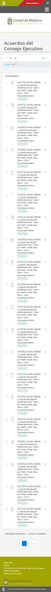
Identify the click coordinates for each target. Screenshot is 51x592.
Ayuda (6, 565)
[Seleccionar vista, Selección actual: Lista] (45, 58)
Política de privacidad (13, 573)
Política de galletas (12, 571)
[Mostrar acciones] (45, 83)
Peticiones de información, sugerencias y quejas (24, 568)
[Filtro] (10, 58)
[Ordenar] (15, 58)
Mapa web (8, 563)
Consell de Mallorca (3, 3)
